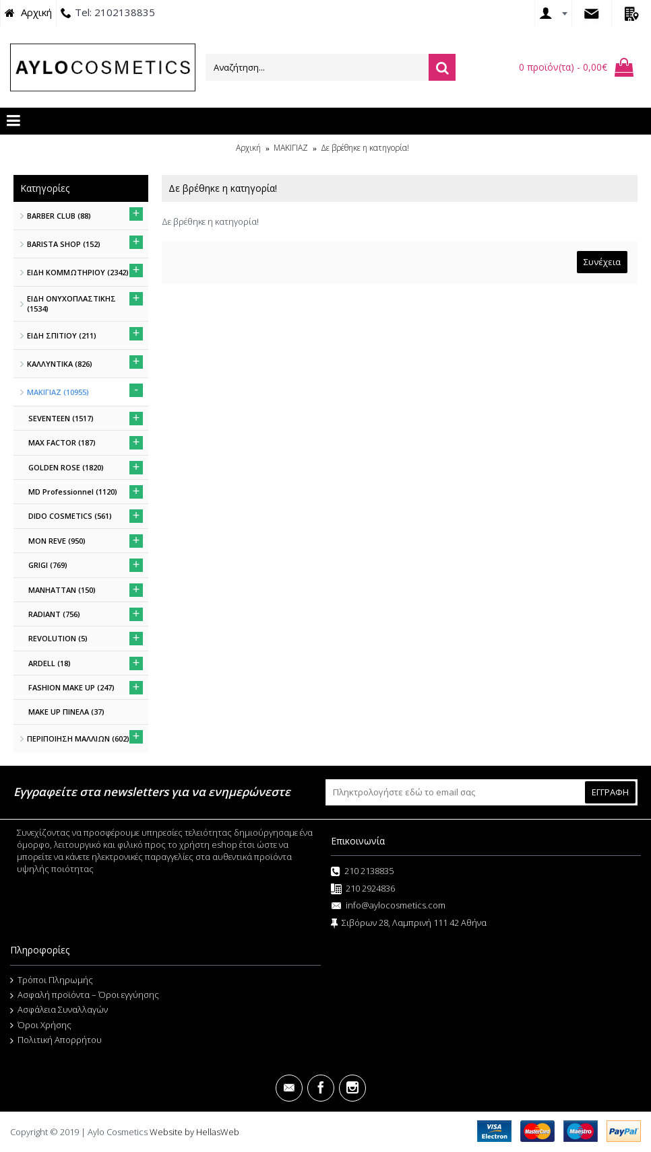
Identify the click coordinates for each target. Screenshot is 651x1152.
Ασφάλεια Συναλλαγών (59, 1010)
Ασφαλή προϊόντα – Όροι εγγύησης (84, 995)
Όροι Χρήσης (40, 1025)
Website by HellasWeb (194, 1132)
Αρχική (248, 147)
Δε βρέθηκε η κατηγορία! (365, 147)
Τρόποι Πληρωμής (51, 980)
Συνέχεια (602, 262)
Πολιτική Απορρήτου (56, 1040)
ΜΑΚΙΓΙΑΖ (291, 147)
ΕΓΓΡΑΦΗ (610, 792)
